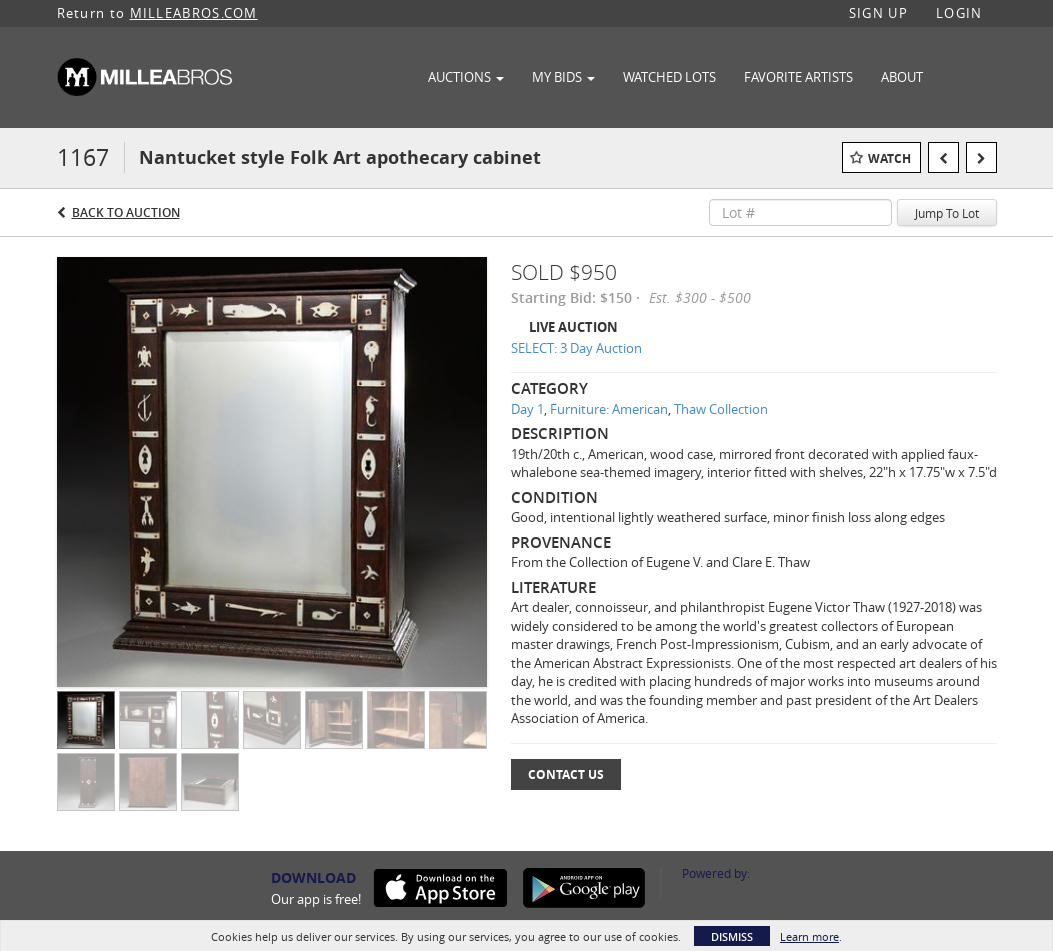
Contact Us (566, 774)
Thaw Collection (721, 409)
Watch (889, 158)
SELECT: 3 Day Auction (576, 348)
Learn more (809, 936)
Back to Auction (126, 212)
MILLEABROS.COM (194, 13)
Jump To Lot (947, 213)
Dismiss (732, 936)
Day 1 (527, 409)
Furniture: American (609, 409)
